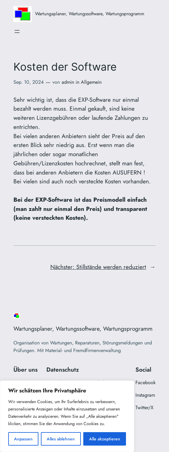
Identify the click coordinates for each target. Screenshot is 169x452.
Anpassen (23, 439)
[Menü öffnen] (17, 31)
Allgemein (91, 82)
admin (68, 82)
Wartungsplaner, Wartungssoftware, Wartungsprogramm (89, 13)
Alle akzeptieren (104, 439)
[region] (67, 416)
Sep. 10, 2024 (28, 82)
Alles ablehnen (61, 439)
